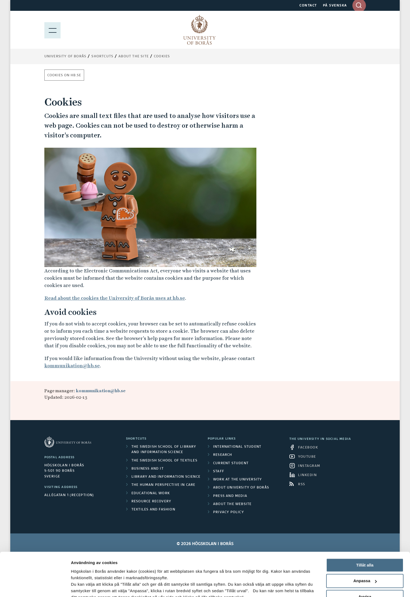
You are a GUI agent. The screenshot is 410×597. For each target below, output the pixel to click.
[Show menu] (52, 30)
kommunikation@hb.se (72, 365)
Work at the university (237, 479)
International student (237, 447)
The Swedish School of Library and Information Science (163, 449)
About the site (133, 56)
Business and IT (147, 469)
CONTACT (308, 6)
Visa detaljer (83, 586)
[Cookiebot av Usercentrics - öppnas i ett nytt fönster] (35, 586)
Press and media (230, 496)
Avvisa (364, 558)
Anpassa (365, 542)
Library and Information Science (165, 477)
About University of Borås (241, 488)
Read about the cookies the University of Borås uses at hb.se (114, 298)
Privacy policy (228, 512)
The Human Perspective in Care (163, 485)
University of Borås (65, 56)
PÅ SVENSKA (335, 6)
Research (222, 455)
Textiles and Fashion (153, 510)
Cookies (162, 56)
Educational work (150, 493)
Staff (218, 471)
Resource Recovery (151, 501)
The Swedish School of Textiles (164, 461)
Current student (231, 463)
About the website (232, 504)
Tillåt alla (364, 526)
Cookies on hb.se (64, 75)
